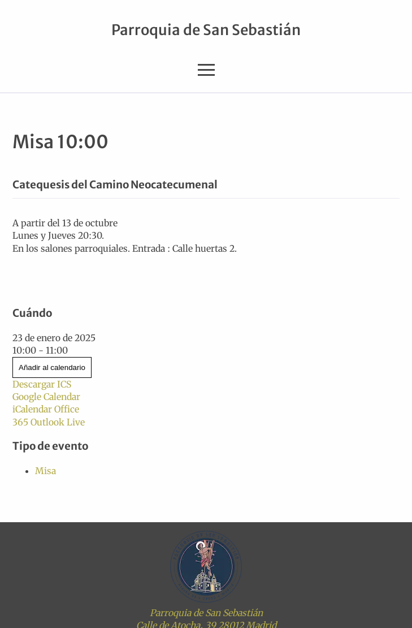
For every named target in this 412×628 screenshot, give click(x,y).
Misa (45, 470)
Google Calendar (46, 396)
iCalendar (32, 409)
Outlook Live (58, 422)
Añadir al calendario (52, 367)
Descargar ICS (41, 384)
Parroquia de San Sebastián (206, 30)
